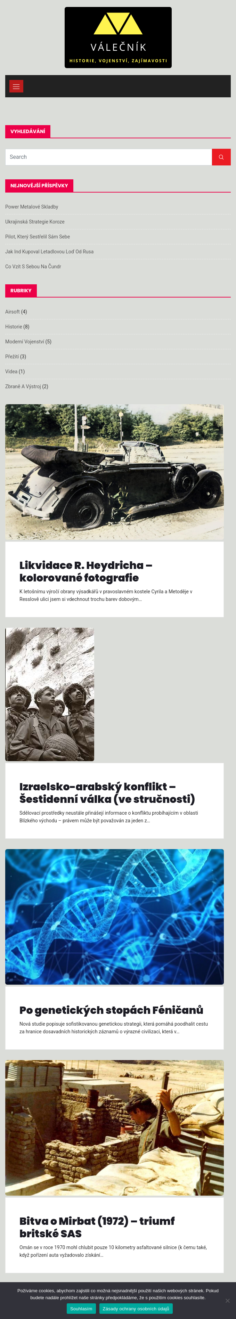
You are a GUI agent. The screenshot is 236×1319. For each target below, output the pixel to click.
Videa (11, 371)
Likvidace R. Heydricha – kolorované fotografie (86, 571)
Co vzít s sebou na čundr (33, 266)
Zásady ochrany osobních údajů (136, 1308)
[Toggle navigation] (16, 86)
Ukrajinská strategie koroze (35, 222)
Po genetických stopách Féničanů (111, 1010)
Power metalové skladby (31, 207)
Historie (13, 326)
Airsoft (12, 312)
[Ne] (227, 1300)
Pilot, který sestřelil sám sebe (37, 236)
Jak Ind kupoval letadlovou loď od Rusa (49, 251)
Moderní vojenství (24, 341)
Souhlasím (81, 1308)
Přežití (12, 356)
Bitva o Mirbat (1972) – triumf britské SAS (96, 1227)
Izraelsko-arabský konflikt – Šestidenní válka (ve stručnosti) (107, 793)
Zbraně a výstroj (23, 386)
